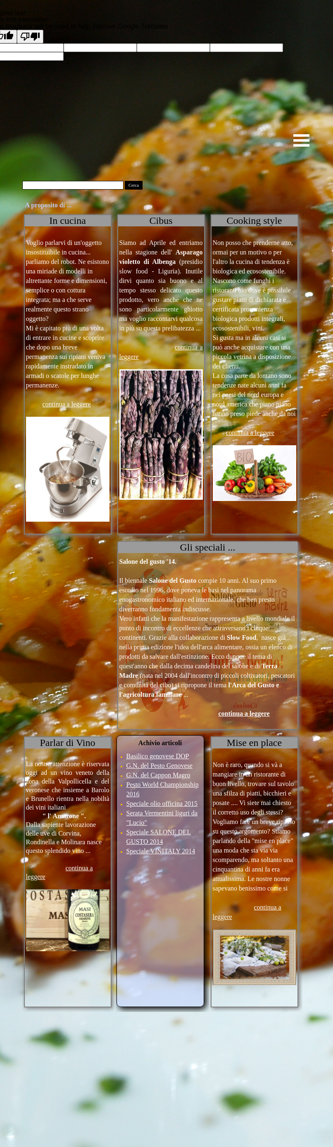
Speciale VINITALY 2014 (160, 851)
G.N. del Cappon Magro (158, 775)
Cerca (133, 185)
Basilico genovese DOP (157, 756)
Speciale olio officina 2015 (162, 803)
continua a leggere (67, 404)
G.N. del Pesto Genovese (159, 765)
